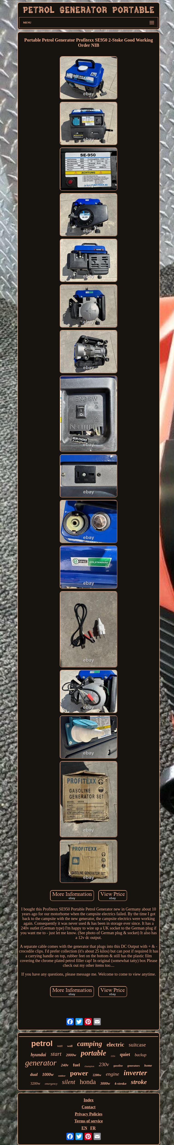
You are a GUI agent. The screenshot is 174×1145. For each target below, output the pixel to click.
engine (112, 1074)
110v (113, 1056)
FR (93, 1128)
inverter (135, 1073)
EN (84, 1128)
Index (89, 1100)
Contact (88, 1107)
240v (64, 1065)
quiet (125, 1054)
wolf (69, 1046)
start (56, 1054)
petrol (42, 1043)
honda (88, 1081)
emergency (51, 1083)
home (148, 1065)
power (79, 1073)
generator (40, 1062)
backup (140, 1055)
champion (89, 1066)
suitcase (137, 1045)
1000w (48, 1074)
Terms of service (88, 1121)
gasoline (118, 1065)
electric (115, 1045)
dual (34, 1074)
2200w (97, 1075)
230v (104, 1064)
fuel (76, 1065)
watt (60, 1046)
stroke (139, 1081)
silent (68, 1082)
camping (89, 1044)
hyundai (38, 1054)
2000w (71, 1055)
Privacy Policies (88, 1114)
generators (133, 1065)
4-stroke (120, 1083)
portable (93, 1053)
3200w (35, 1083)
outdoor (61, 1076)
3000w (105, 1083)
